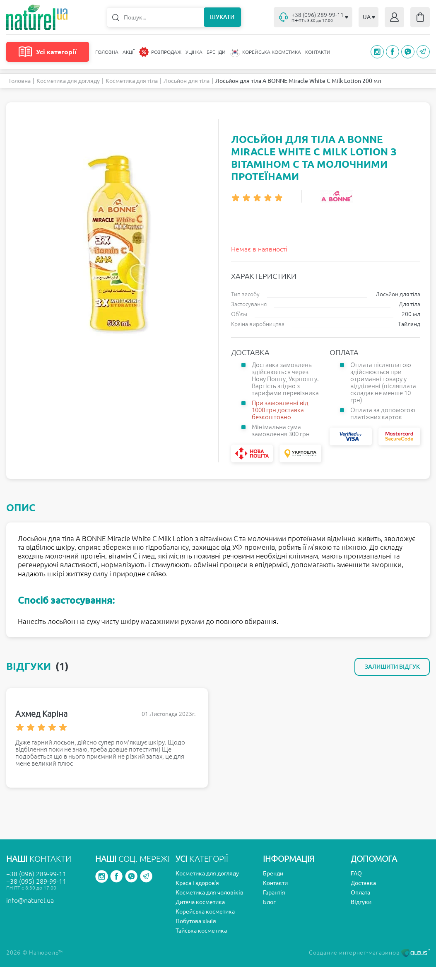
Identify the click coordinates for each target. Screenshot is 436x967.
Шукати (222, 17)
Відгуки (361, 902)
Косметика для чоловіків (209, 892)
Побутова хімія (196, 921)
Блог (269, 902)
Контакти (317, 52)
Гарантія (274, 892)
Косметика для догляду (68, 80)
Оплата (360, 892)
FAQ (356, 873)
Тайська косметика (201, 930)
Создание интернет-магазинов (369, 952)
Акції (129, 52)
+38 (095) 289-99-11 (36, 881)
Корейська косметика (205, 911)
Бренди (216, 52)
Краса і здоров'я (197, 883)
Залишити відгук (392, 666)
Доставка (363, 883)
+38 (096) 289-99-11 (36, 874)
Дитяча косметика (200, 902)
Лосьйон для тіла (187, 80)
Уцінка (193, 52)
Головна (106, 52)
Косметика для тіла (132, 80)
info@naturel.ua (30, 900)
